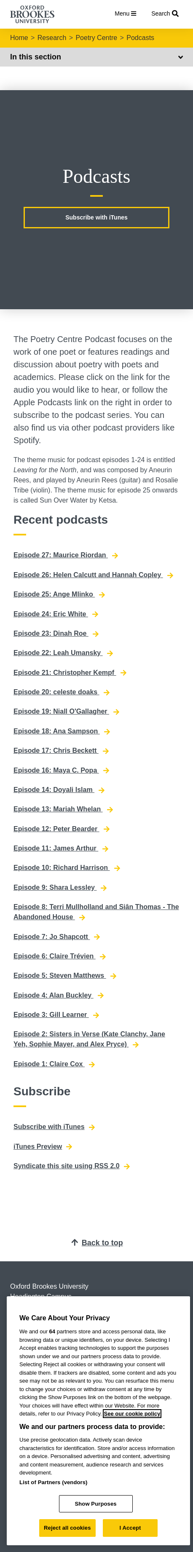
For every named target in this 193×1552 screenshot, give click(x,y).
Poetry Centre (96, 37)
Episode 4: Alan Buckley (58, 995)
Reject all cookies (67, 1528)
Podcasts (140, 37)
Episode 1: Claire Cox (54, 1064)
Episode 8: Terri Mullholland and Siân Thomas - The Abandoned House (96, 912)
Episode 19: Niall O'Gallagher (66, 711)
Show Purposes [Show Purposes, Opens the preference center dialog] (95, 1504)
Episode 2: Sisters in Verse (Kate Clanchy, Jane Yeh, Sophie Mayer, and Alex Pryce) (89, 1039)
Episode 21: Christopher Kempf (69, 673)
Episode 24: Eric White (55, 614)
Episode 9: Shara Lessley (60, 887)
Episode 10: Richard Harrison (66, 868)
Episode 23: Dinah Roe (56, 633)
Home (19, 37)
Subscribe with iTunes (96, 217)
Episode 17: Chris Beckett (61, 751)
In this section (96, 57)
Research (52, 37)
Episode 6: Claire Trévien (59, 956)
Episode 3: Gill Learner (56, 1015)
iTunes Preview (42, 1147)
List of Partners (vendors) (53, 1482)
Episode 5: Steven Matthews (64, 975)
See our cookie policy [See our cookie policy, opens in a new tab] (132, 1413)
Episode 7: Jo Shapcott (56, 937)
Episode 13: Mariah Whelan (63, 809)
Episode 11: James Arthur (60, 848)
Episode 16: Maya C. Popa (61, 770)
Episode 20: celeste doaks (61, 692)
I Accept (130, 1528)
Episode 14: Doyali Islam (59, 790)
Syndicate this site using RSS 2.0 (71, 1166)
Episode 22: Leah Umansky (63, 653)
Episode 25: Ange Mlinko (59, 594)
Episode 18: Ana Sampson (61, 731)
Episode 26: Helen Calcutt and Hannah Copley (93, 575)
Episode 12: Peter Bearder (61, 829)
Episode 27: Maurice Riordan (65, 555)
